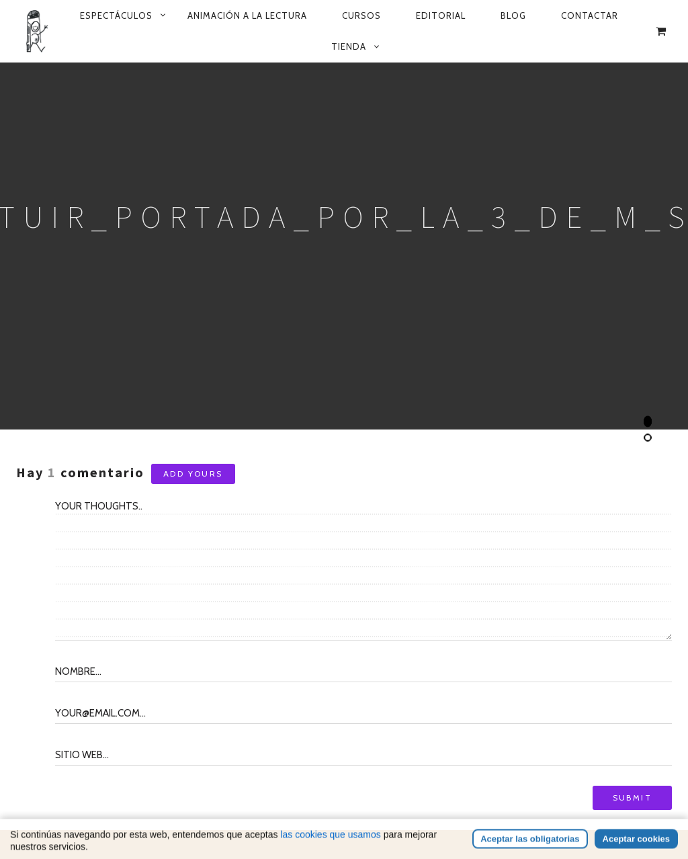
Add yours (193, 473)
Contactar (589, 15)
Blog (513, 15)
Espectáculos (116, 15)
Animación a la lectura (247, 15)
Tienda (348, 46)
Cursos (361, 15)
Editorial (441, 15)
